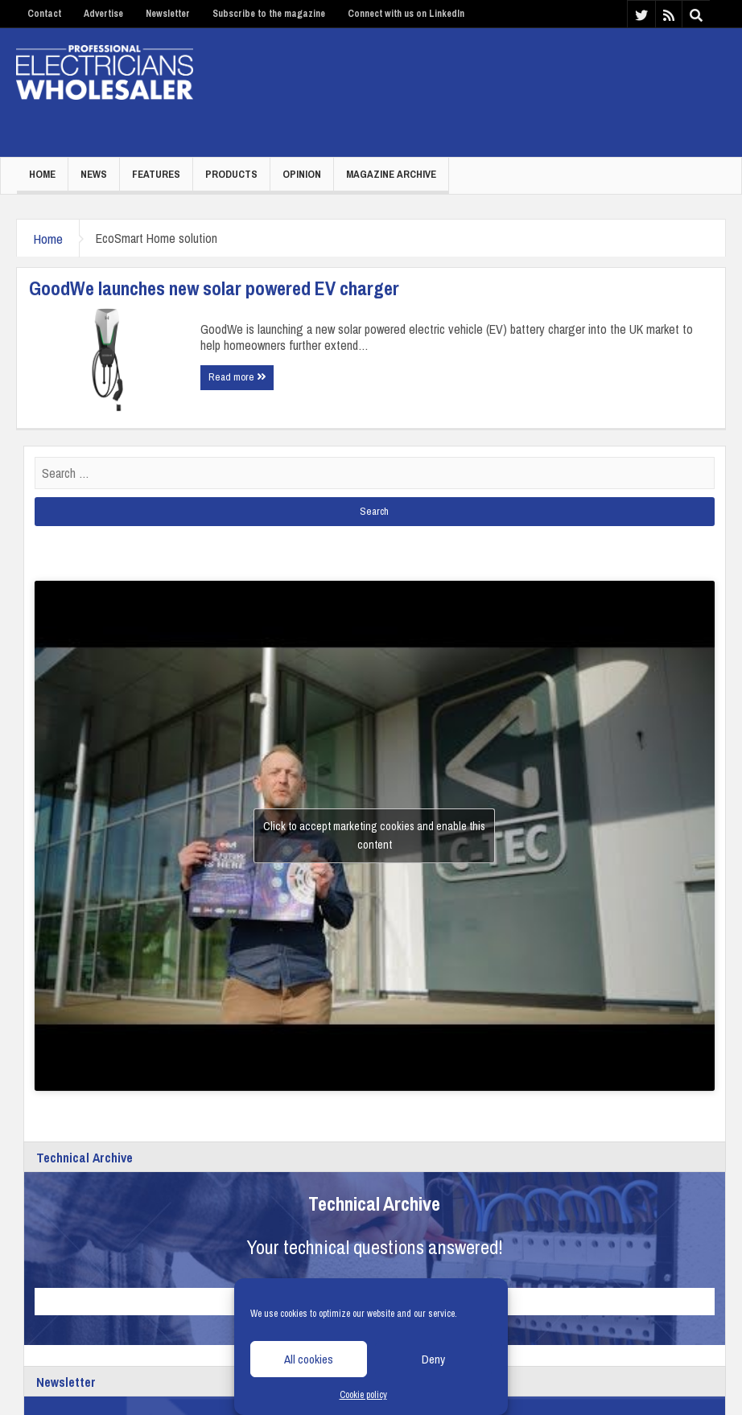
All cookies (308, 1359)
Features (156, 174)
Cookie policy (363, 1394)
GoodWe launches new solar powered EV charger (214, 288)
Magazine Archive (391, 174)
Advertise (103, 13)
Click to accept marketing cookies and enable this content (374, 835)
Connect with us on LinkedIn (406, 13)
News (93, 174)
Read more (237, 377)
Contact (44, 13)
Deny (433, 1359)
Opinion (301, 174)
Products (231, 174)
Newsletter (168, 13)
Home (42, 174)
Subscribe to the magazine (268, 13)
